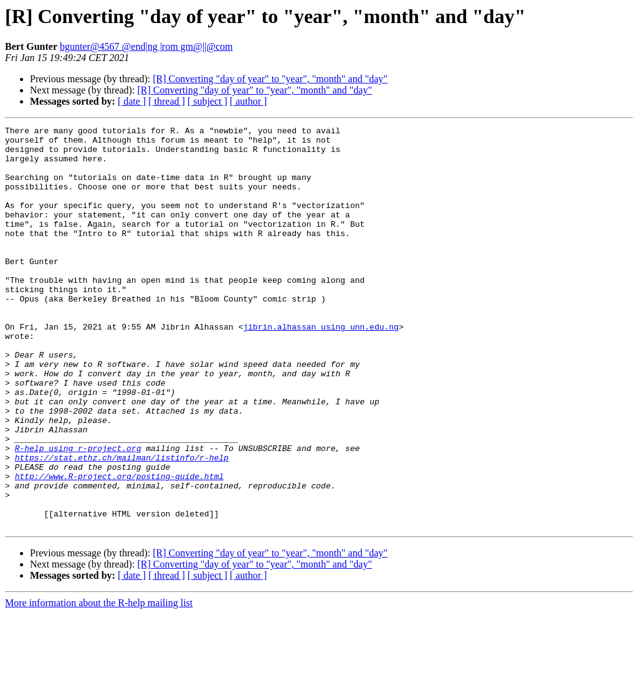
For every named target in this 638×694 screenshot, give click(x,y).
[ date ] (132, 101)
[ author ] (248, 101)
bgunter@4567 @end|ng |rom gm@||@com (146, 46)
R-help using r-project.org (78, 513)
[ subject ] (207, 101)
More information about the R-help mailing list (99, 683)
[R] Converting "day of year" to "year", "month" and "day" (270, 79)
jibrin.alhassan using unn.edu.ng (321, 367)
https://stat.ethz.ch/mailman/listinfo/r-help (122, 524)
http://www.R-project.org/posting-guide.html (119, 547)
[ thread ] (166, 101)
